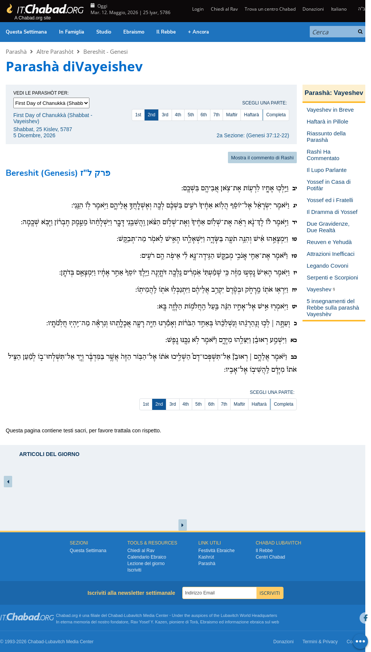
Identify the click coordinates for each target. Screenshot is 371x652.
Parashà (16, 51)
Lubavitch (133, 615)
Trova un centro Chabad (270, 9)
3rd (165, 114)
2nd (151, 114)
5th (191, 114)
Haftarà (251, 114)
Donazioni (313, 9)
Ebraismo (133, 32)
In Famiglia (71, 32)
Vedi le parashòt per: (41, 93)
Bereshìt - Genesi (105, 51)
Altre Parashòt (55, 51)
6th (204, 114)
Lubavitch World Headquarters (249, 615)
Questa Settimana (26, 32)
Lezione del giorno (146, 563)
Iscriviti (134, 570)
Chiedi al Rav (224, 9)
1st (138, 114)
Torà (194, 622)
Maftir (231, 114)
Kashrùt (206, 557)
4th (178, 114)
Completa (276, 114)
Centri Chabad (270, 557)
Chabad (115, 615)
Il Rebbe (166, 32)
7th (216, 114)
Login (197, 9)
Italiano (339, 9)
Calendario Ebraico (146, 557)
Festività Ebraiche (216, 550)
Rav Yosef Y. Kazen (149, 622)
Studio (103, 32)
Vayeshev (348, 92)
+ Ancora (198, 32)
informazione (237, 622)
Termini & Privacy (320, 641)
